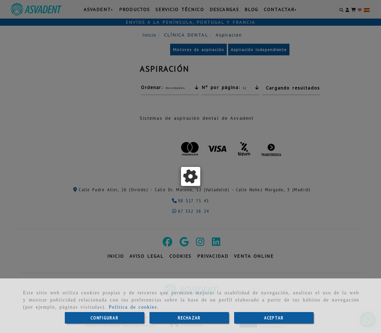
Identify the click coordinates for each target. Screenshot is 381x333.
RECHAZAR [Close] (189, 318)
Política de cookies (133, 307)
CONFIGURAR (104, 318)
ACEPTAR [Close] (274, 318)
